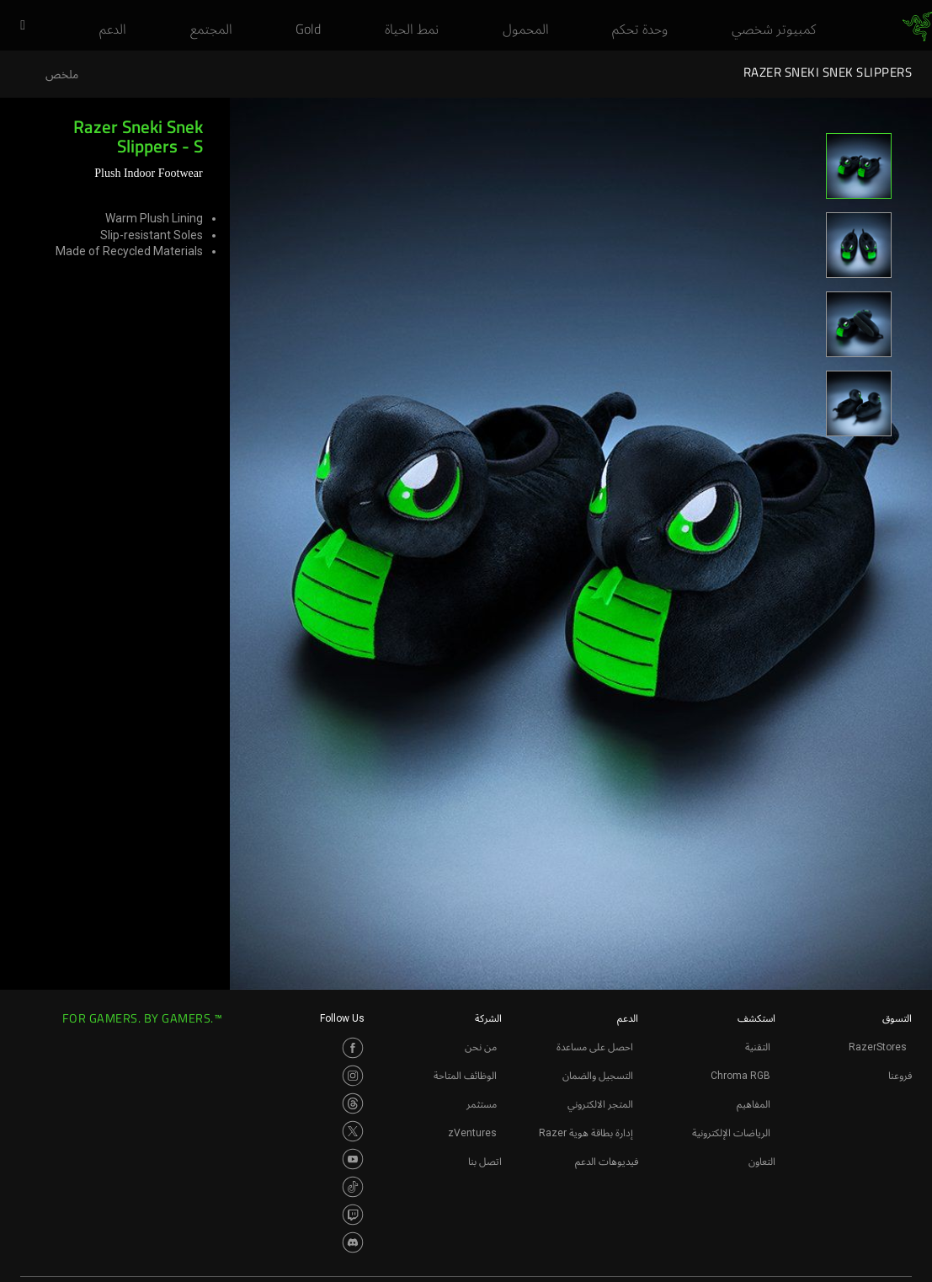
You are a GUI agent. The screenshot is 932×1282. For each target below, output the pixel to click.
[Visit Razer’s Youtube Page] (353, 1159)
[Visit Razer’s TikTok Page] (353, 1187)
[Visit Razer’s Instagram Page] (353, 1075)
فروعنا (900, 1076)
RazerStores (878, 1047)
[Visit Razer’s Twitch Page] (353, 1214)
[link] (917, 27)
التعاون (761, 1161)
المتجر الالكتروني (600, 1104)
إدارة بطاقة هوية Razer (586, 1133)
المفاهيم (753, 1104)
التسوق (897, 1018)
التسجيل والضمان (597, 1076)
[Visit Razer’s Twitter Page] (353, 1131)
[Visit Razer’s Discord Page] (353, 1242)
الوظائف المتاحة (465, 1076)
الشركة (488, 1018)
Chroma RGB (740, 1076)
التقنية (757, 1047)
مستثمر (481, 1104)
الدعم (627, 1018)
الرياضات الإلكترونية (731, 1133)
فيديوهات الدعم (606, 1161)
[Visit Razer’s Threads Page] (353, 1103)
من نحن (481, 1047)
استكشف (756, 1018)
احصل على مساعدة (595, 1047)
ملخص (61, 74)
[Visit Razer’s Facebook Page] (353, 1048)
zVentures (472, 1133)
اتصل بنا (485, 1161)
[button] (16, 26)
